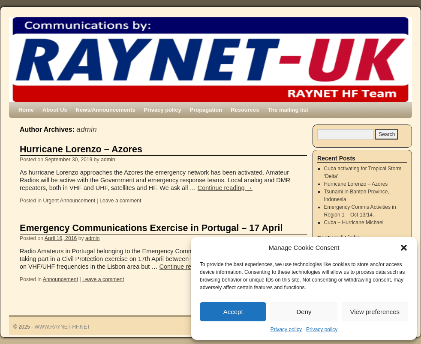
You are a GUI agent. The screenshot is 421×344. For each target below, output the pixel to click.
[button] (404, 247)
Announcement (60, 279)
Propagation (206, 110)
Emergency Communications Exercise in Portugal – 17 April (151, 227)
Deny (303, 311)
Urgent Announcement (69, 201)
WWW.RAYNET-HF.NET (62, 327)
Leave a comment (120, 201)
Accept (233, 311)
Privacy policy (286, 329)
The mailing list (288, 110)
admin (86, 129)
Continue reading (225, 187)
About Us (54, 110)
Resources (245, 110)
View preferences (375, 311)
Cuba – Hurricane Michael (354, 222)
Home (26, 110)
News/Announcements (105, 110)
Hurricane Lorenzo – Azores (81, 149)
